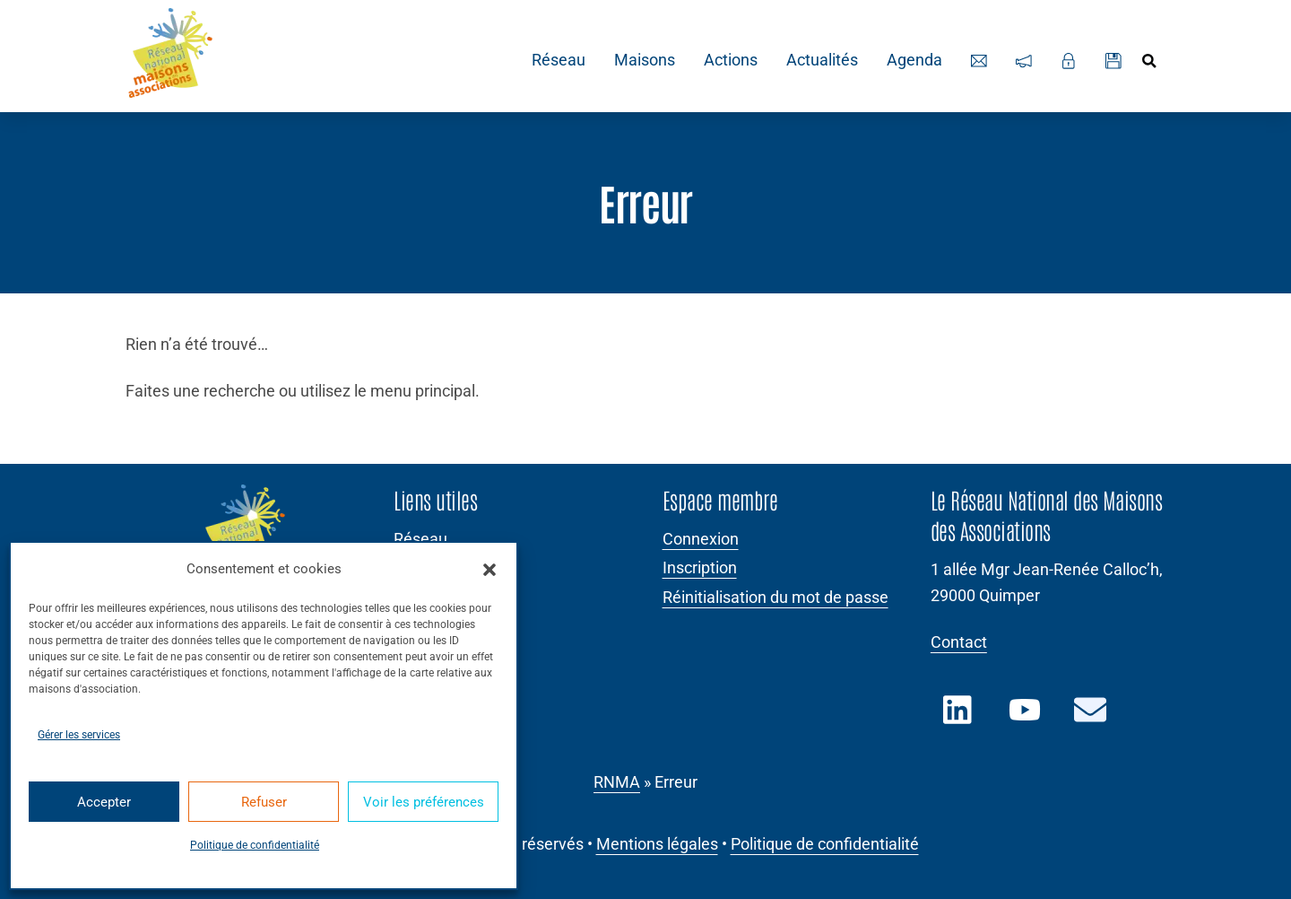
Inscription (700, 568)
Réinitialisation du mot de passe (775, 598)
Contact (959, 642)
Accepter (104, 802)
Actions (728, 60)
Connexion (701, 539)
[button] (489, 570)
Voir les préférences (423, 802)
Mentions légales (657, 844)
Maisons (641, 60)
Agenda (912, 60)
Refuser (264, 802)
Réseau (556, 60)
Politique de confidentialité (254, 845)
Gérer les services (79, 735)
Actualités (819, 60)
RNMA (617, 782)
